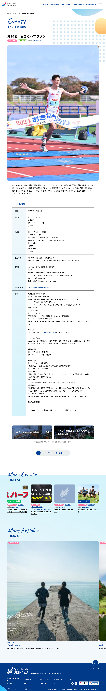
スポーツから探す (78, 4)
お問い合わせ (43, 683)
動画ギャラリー (91, 4)
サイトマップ (27, 689)
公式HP (59, 410)
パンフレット (11, 683)
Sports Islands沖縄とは (51, 4)
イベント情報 (66, 4)
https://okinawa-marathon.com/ (39, 287)
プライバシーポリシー (13, 689)
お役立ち (26, 683)
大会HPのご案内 (50, 332)
